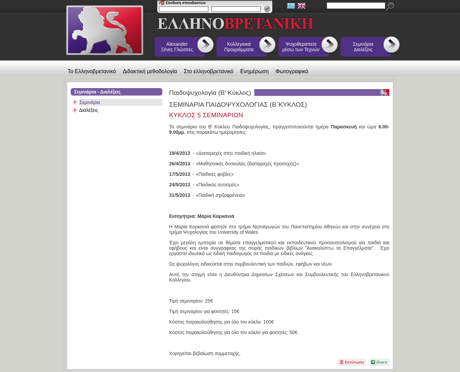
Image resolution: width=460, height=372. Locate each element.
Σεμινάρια (89, 102)
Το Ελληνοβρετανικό (92, 71)
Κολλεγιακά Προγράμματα (239, 46)
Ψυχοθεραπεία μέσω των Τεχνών (301, 46)
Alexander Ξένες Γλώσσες (177, 46)
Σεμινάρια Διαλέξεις (363, 46)
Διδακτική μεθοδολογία (150, 71)
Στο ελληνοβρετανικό (209, 71)
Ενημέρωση (254, 71)
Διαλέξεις (88, 110)
